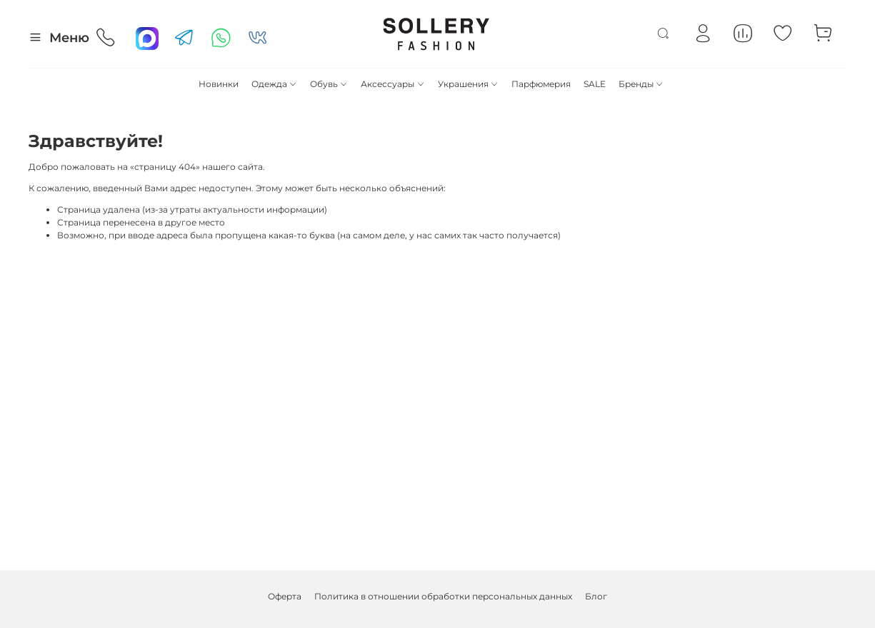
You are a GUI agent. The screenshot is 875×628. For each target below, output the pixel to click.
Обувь (329, 83)
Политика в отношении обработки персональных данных (443, 596)
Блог (596, 596)
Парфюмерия (541, 83)
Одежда (274, 83)
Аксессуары (392, 83)
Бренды (641, 83)
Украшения (468, 83)
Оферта (284, 596)
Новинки (219, 83)
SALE (595, 83)
